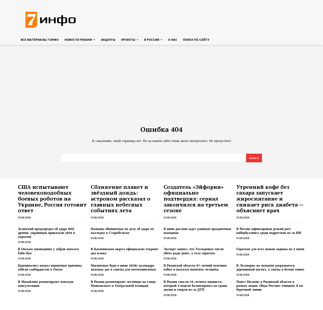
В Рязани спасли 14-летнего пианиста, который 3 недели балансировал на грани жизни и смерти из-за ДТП (195, 287)
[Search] (254, 160)
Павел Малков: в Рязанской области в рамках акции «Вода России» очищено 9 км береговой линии (269, 287)
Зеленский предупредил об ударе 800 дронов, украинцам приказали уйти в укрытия (46, 234)
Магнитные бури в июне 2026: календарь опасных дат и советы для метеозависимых (123, 269)
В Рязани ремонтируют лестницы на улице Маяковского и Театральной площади (123, 285)
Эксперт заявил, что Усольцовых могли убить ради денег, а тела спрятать (194, 253)
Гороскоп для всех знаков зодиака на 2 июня (270, 251)
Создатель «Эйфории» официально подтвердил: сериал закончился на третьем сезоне (196, 200)
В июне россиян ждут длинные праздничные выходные (197, 233)
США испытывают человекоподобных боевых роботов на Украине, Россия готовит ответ (52, 200)
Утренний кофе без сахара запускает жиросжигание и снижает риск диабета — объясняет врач (270, 200)
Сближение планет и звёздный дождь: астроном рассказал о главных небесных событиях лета (120, 200)
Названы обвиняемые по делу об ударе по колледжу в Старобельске (122, 233)
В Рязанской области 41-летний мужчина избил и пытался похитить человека (195, 269)
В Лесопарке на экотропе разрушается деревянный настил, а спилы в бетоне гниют (270, 269)
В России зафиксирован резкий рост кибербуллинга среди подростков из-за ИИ (268, 233)
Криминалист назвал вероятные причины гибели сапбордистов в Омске (50, 269)
